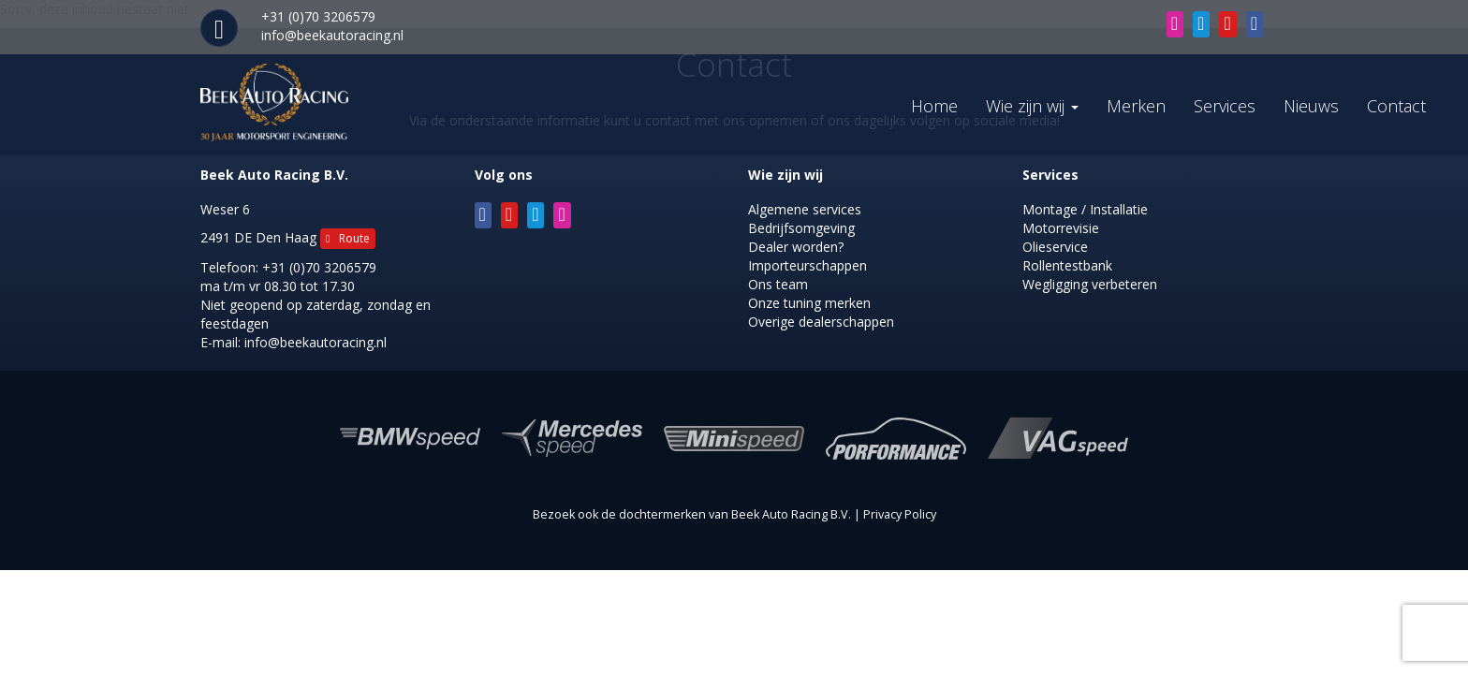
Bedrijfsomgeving (801, 228)
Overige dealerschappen (821, 321)
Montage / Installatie (1085, 209)
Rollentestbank (1067, 265)
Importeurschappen (807, 265)
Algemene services (804, 209)
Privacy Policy (899, 514)
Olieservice (1055, 247)
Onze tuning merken (809, 303)
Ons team (778, 284)
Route (348, 238)
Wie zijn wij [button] (1032, 106)
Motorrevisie (1060, 228)
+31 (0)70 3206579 (319, 267)
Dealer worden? (796, 247)
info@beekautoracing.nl (332, 35)
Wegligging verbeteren (1089, 284)
